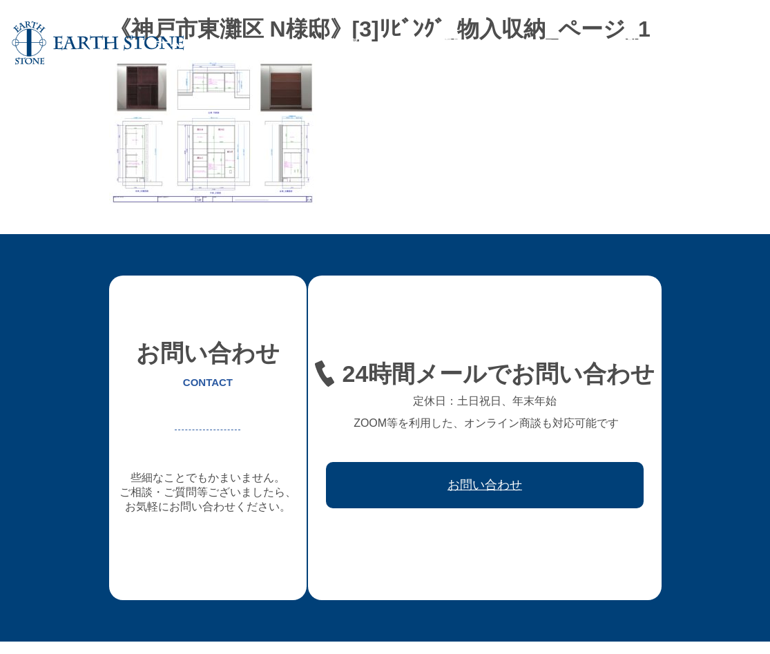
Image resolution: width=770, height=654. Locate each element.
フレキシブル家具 (422, 42)
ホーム (165, 42)
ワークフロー (572, 42)
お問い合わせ (721, 42)
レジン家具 (502, 42)
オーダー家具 (338, 42)
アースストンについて (244, 42)
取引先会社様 (646, 42)
